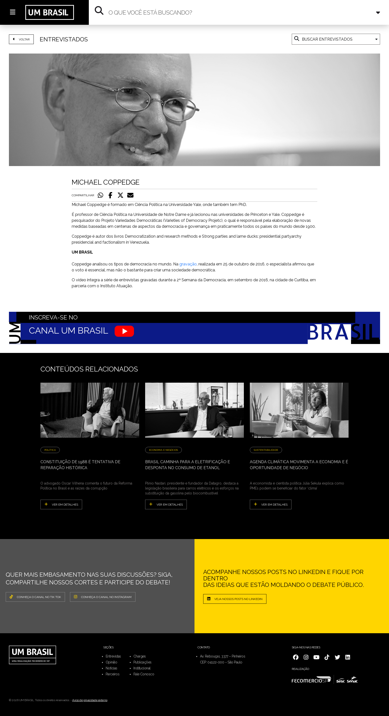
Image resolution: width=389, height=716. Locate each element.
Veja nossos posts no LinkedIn (234, 599)
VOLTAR (21, 39)
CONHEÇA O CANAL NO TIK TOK (35, 597)
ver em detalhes (61, 504)
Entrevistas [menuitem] (113, 656)
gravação (188, 264)
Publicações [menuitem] (142, 662)
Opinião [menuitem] (111, 662)
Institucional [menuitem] (142, 668)
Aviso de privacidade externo (89, 700)
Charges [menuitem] (139, 656)
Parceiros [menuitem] (112, 674)
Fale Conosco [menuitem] (143, 674)
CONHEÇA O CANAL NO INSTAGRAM (102, 597)
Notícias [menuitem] (111, 668)
